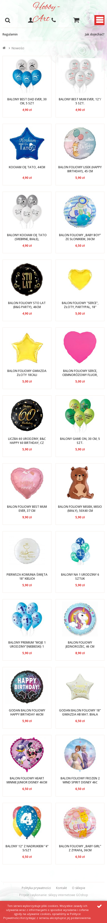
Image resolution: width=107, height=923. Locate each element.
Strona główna (5, 48)
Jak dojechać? (94, 34)
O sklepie (78, 888)
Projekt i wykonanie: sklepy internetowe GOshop (53, 895)
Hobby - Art (46, 13)
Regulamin (10, 34)
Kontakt (61, 888)
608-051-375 (53, 20)
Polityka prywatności (36, 888)
